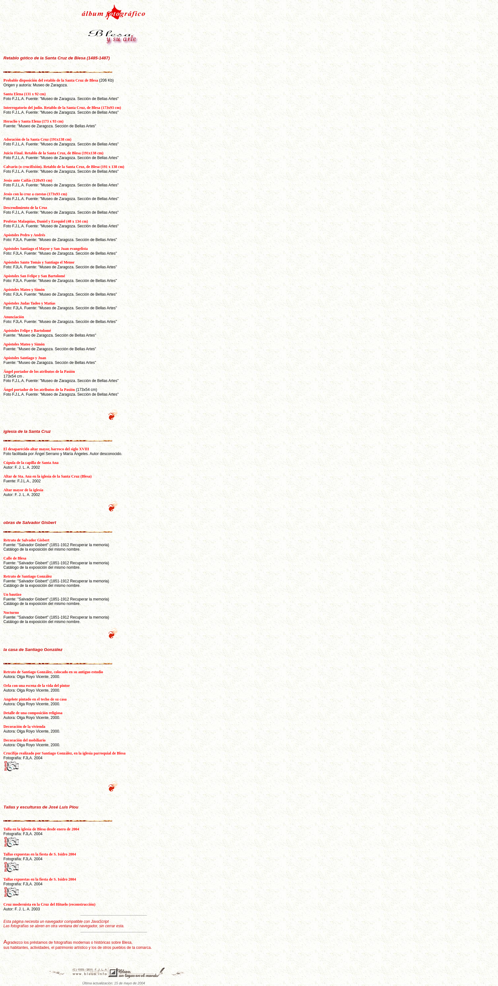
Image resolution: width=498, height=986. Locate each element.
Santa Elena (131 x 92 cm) (24, 94)
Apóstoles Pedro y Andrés (24, 235)
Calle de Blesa (14, 558)
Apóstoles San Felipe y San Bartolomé (34, 276)
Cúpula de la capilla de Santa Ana (30, 462)
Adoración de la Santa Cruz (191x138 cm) (37, 139)
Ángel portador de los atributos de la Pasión (39, 371)
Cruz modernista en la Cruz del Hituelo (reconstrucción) (49, 904)
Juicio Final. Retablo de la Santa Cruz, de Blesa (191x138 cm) (53, 153)
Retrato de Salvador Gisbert (26, 540)
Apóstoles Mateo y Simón (24, 289)
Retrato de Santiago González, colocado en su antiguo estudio (53, 672)
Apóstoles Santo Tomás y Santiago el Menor (39, 262)
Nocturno (11, 612)
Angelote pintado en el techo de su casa (35, 699)
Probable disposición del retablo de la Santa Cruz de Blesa (50, 80)
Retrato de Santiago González (27, 576)
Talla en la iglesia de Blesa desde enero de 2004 (41, 829)
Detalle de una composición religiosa (33, 713)
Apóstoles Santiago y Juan (24, 358)
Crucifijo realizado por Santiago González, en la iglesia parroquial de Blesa (64, 753)
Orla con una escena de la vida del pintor (36, 685)
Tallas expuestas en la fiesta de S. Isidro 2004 (39, 854)
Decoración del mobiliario (24, 740)
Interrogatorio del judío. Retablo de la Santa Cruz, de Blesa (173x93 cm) (62, 107)
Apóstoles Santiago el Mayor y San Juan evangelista (45, 248)
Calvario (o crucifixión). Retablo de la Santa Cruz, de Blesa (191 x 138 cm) (63, 166)
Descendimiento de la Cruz (25, 207)
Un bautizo (12, 594)
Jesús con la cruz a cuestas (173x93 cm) (35, 194)
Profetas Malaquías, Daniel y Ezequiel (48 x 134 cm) (45, 221)
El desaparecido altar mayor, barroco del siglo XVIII (46, 449)
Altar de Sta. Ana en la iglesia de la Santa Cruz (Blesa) (47, 476)
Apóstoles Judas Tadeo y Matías (29, 303)
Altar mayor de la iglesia (23, 490)
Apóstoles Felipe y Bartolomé (27, 330)
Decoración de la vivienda (24, 726)
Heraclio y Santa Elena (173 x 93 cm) (33, 121)
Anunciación (13, 317)
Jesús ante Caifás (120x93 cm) (27, 180)
